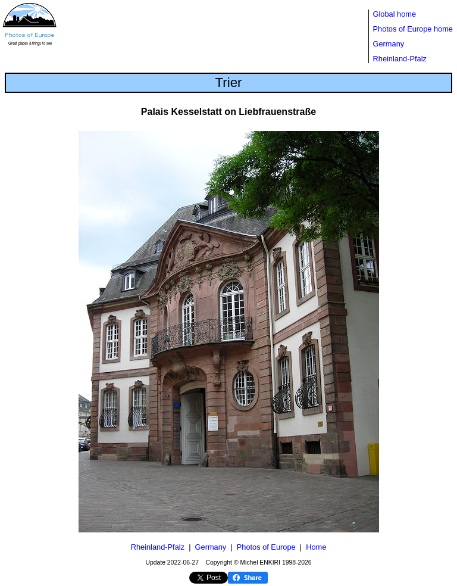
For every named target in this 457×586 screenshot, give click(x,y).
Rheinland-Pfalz (400, 58)
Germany (389, 43)
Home (316, 547)
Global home (395, 14)
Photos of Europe (266, 547)
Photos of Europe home (413, 28)
